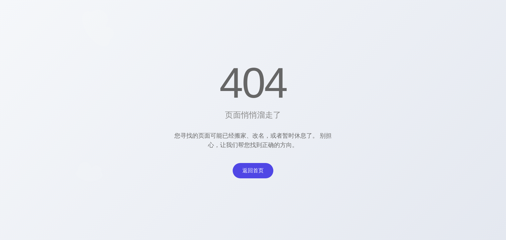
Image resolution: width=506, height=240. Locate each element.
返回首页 (253, 170)
